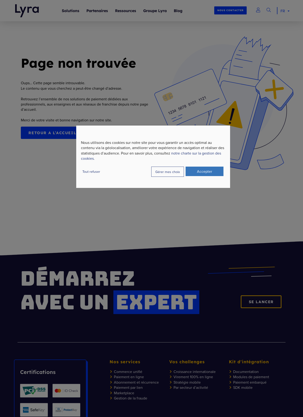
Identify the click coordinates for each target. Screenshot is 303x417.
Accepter (204, 171)
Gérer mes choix (167, 171)
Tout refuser (91, 171)
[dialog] (153, 156)
